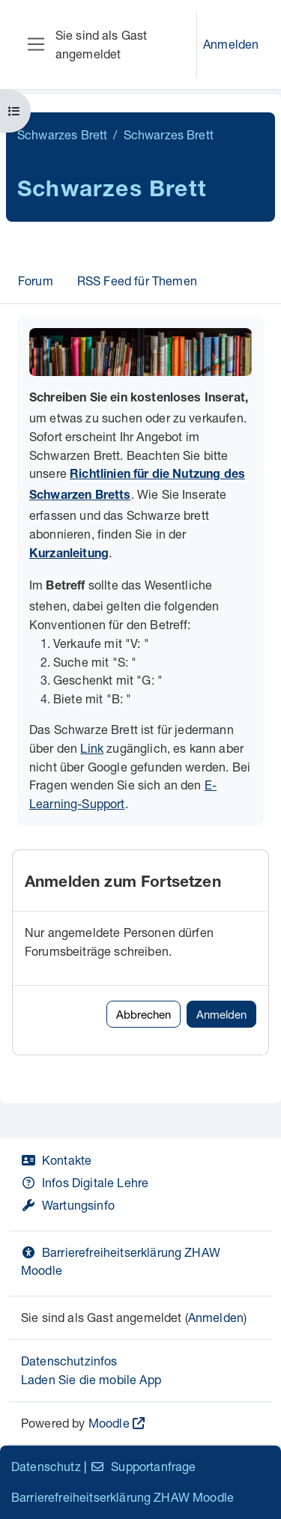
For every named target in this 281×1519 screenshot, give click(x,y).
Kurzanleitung (69, 555)
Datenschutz (46, 1466)
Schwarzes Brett (62, 134)
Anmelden (231, 44)
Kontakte (56, 1160)
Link (91, 748)
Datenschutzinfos (69, 1360)
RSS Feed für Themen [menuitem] (137, 280)
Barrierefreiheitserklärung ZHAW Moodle (122, 1497)
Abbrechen (143, 1014)
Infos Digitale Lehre (84, 1182)
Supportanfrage (143, 1466)
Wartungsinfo (68, 1205)
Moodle (109, 1423)
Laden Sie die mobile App (91, 1379)
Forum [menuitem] (35, 280)
